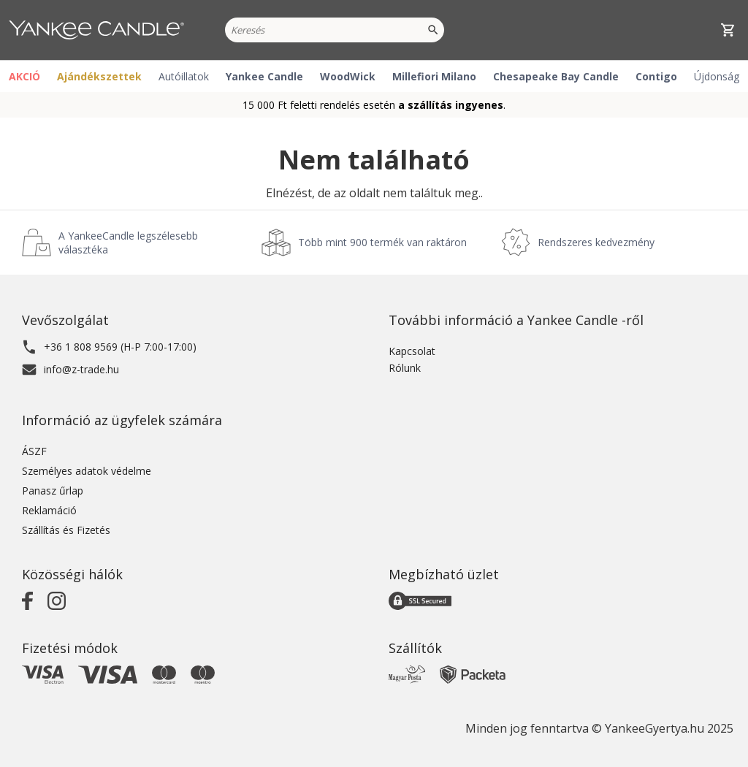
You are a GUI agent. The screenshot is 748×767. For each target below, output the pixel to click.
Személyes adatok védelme (86, 471)
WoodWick (347, 76)
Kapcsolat (412, 351)
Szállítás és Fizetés (66, 530)
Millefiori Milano (434, 76)
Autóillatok (184, 76)
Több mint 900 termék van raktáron (382, 242)
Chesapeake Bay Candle (556, 76)
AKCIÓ (24, 76)
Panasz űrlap (52, 490)
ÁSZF (34, 451)
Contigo (656, 76)
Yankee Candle (264, 76)
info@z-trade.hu (81, 369)
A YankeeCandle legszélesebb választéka (128, 242)
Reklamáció (49, 510)
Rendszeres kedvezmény (596, 242)
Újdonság (716, 76)
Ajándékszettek (99, 76)
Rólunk (405, 368)
